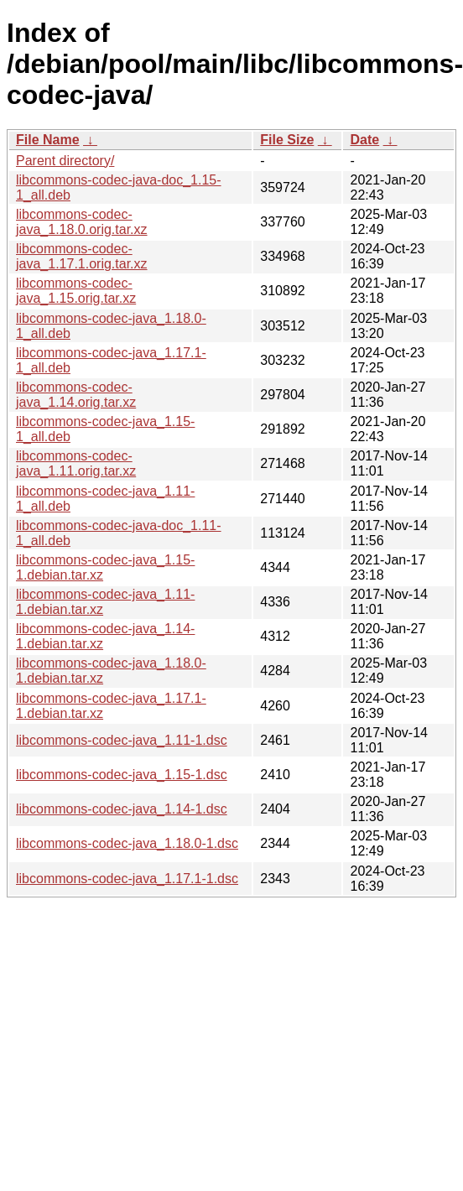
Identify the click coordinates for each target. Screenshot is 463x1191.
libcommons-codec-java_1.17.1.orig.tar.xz (82, 256)
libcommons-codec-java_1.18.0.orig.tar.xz (82, 222)
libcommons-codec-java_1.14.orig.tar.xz (76, 394)
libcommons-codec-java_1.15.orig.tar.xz (76, 290)
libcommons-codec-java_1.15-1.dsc (121, 774)
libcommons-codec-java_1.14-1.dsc (121, 809)
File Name (48, 140)
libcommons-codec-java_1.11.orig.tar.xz (76, 463)
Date (364, 140)
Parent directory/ (65, 160)
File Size (287, 140)
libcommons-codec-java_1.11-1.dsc (121, 740)
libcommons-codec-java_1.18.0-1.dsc (127, 843)
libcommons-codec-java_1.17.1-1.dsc (127, 878)
